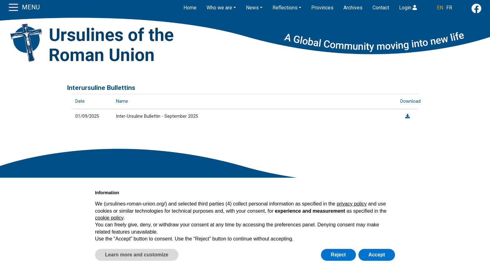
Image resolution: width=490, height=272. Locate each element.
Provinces (322, 8)
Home (190, 8)
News (252, 8)
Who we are (219, 8)
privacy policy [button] (352, 203)
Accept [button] (376, 254)
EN (440, 8)
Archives (352, 8)
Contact (380, 8)
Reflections (285, 8)
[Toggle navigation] (13, 6)
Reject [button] (338, 254)
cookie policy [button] (109, 217)
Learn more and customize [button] (136, 254)
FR (449, 8)
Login (408, 8)
